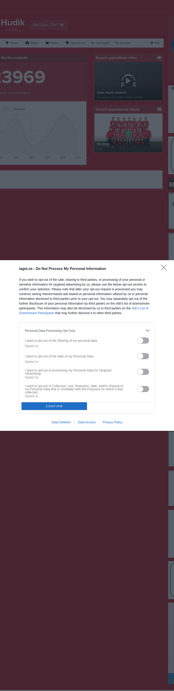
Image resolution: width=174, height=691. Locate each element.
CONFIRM (54, 406)
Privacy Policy (112, 422)
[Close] (165, 269)
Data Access (87, 422)
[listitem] (87, 330)
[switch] (143, 340)
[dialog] (87, 345)
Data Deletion (61, 422)
